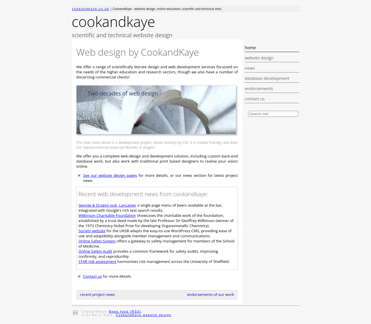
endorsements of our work (210, 294)
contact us (255, 98)
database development (267, 78)
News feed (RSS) (125, 311)
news (250, 68)
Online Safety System (97, 241)
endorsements (259, 88)
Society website (92, 230)
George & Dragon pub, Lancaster (107, 205)
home (250, 47)
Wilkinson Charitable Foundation (107, 215)
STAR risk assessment (97, 261)
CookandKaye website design (144, 315)
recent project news (97, 294)
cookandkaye (113, 21)
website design (259, 58)
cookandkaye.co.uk (90, 9)
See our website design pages (110, 175)
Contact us (92, 276)
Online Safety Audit (95, 251)
